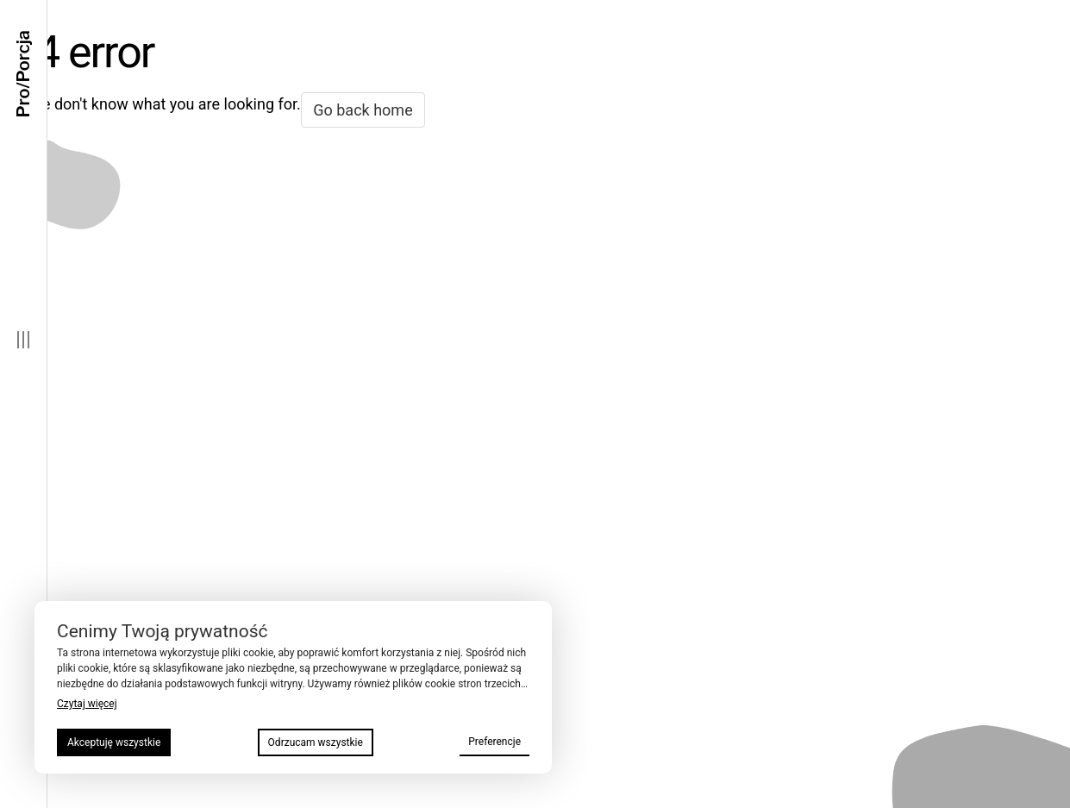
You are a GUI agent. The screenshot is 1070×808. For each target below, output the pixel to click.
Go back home (362, 110)
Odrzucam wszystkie (315, 742)
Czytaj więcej (87, 704)
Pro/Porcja (23, 74)
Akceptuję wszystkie (113, 742)
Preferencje (494, 742)
